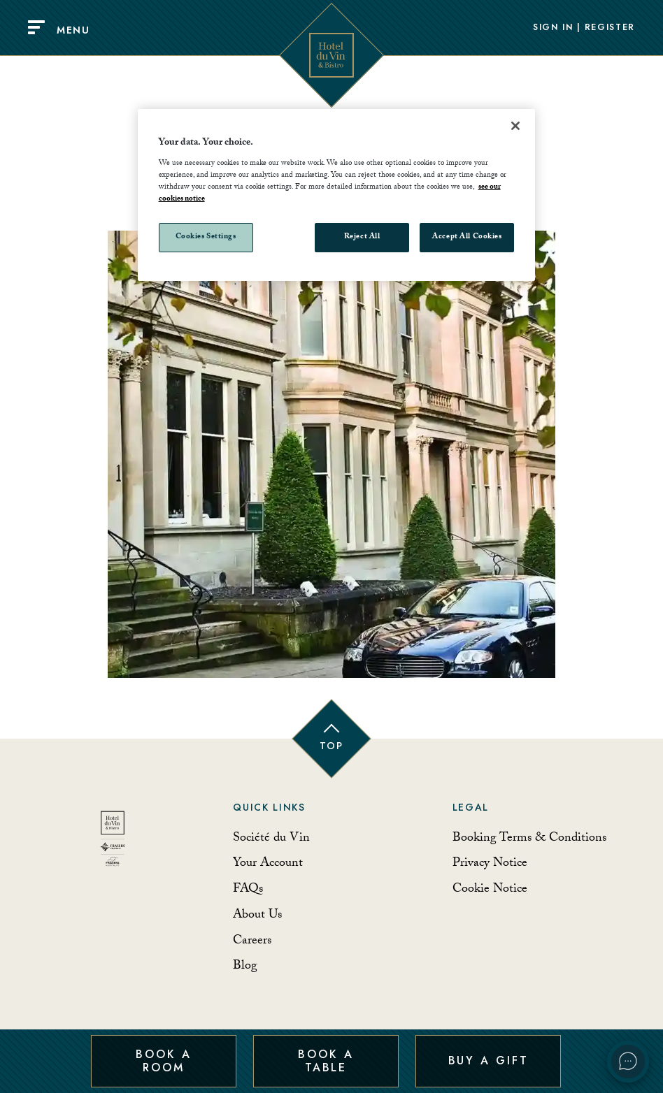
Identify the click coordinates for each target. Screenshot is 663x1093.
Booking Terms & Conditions (529, 839)
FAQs (248, 890)
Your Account (268, 864)
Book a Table (325, 1060)
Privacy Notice (489, 864)
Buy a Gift (488, 1060)
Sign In (553, 28)
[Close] (515, 125)
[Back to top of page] (331, 738)
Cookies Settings (206, 237)
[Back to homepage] (112, 844)
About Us (257, 916)
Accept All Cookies (466, 237)
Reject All (362, 237)
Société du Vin (271, 839)
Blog (245, 967)
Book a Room (163, 1060)
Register (610, 28)
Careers (252, 942)
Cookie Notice (489, 890)
